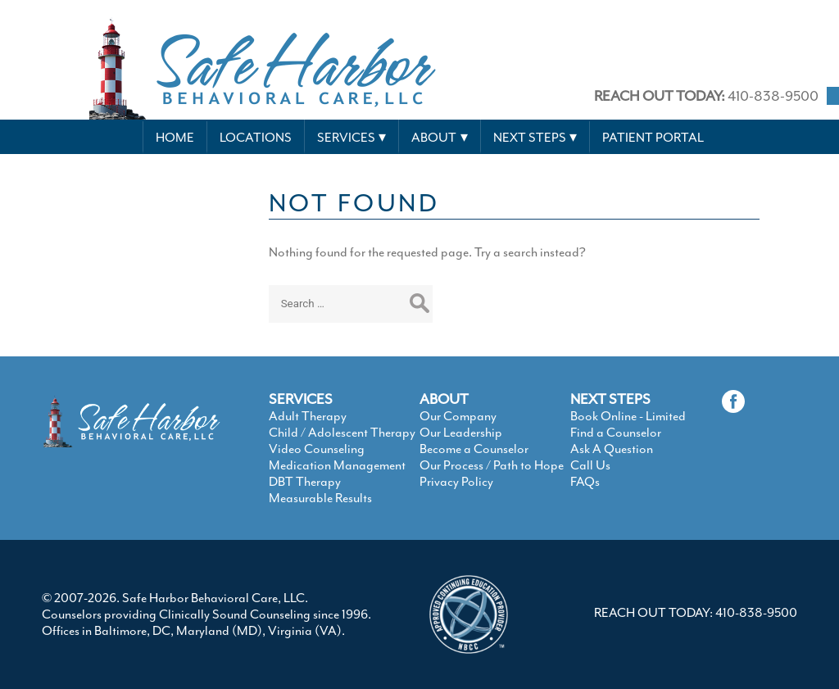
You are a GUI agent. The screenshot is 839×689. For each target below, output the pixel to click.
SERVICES (301, 399)
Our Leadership (461, 432)
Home (175, 137)
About (433, 137)
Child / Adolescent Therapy (342, 432)
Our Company (458, 416)
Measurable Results (320, 498)
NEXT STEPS (610, 399)
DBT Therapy (305, 482)
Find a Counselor (615, 432)
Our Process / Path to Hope (492, 465)
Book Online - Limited (628, 416)
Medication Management (337, 465)
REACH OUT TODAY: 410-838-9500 (695, 613)
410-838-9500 (706, 96)
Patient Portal (653, 137)
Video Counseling (317, 449)
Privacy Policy (456, 482)
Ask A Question (611, 449)
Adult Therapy (308, 416)
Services (346, 137)
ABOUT (444, 399)
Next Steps (529, 137)
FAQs (585, 482)
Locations (256, 137)
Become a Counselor (474, 449)
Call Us (590, 465)
